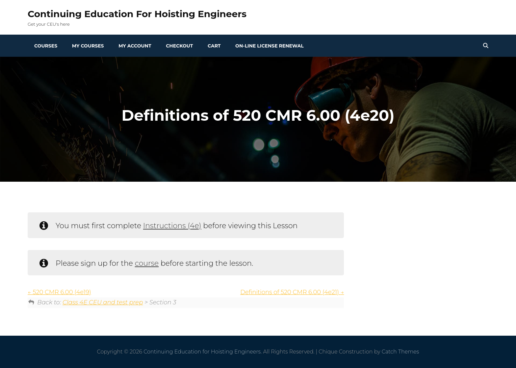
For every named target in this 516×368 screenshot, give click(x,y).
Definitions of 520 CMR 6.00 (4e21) (292, 292)
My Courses (88, 46)
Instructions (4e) (172, 225)
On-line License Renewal (269, 46)
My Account (134, 46)
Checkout (179, 46)
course (147, 263)
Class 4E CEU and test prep (103, 302)
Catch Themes (400, 352)
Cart (214, 46)
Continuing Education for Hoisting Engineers (137, 13)
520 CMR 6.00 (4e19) (59, 292)
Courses (45, 46)
